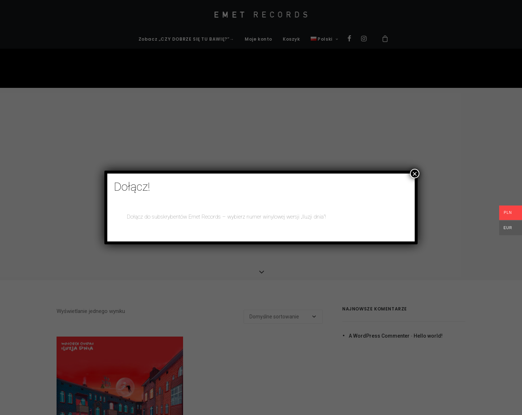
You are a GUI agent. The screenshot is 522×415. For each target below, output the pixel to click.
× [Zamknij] (414, 173)
